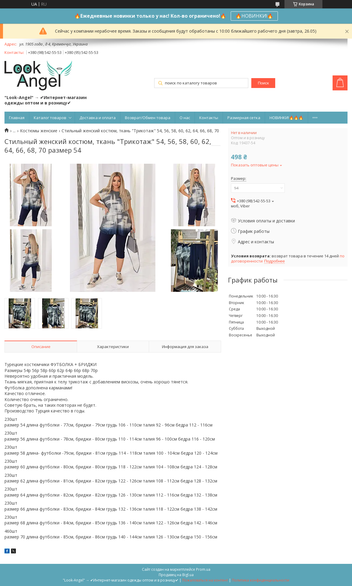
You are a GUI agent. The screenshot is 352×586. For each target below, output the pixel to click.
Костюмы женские (38, 130)
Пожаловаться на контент (205, 580)
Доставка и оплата (97, 117)
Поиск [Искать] (263, 83)
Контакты (208, 117)
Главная (17, 117)
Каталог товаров (50, 117)
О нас (185, 117)
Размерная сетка (243, 117)
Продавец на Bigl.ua (176, 574)
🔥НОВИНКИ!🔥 (254, 16)
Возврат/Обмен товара (147, 117)
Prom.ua (203, 569)
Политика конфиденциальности (260, 580)
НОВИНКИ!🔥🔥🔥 (286, 117)
